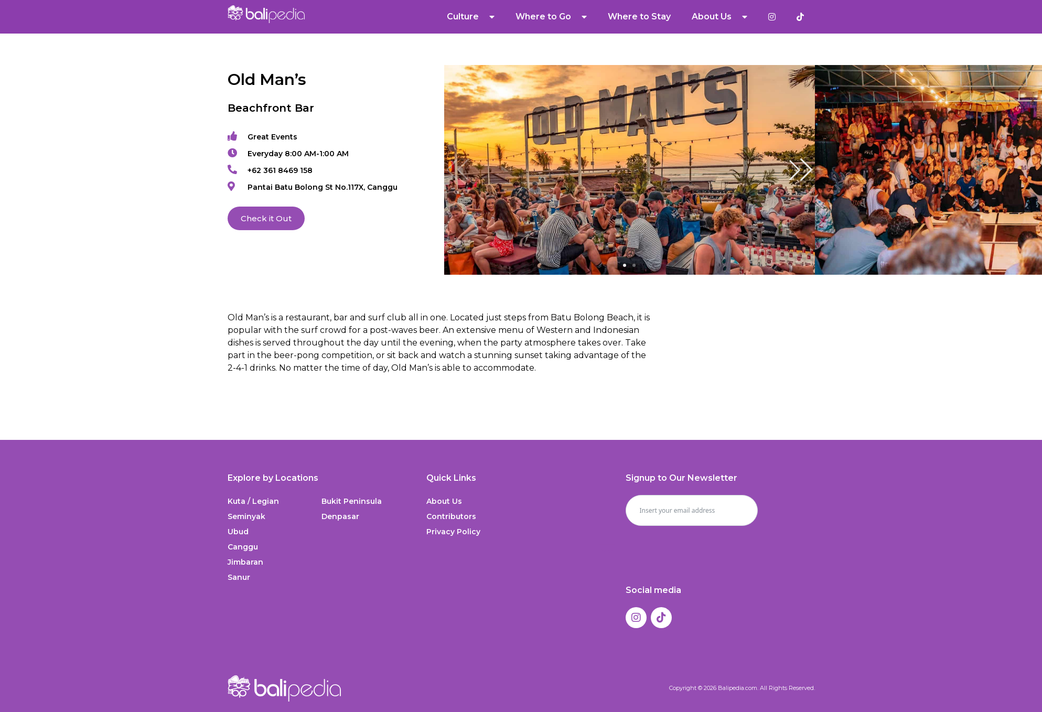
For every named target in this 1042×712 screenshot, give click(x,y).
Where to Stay (639, 16)
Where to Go (551, 17)
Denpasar (340, 516)
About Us (719, 17)
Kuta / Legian (253, 501)
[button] (800, 169)
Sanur (239, 577)
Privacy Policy (453, 531)
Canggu (243, 547)
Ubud (238, 531)
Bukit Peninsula (351, 501)
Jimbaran (245, 562)
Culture (471, 17)
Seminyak (246, 516)
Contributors (451, 516)
